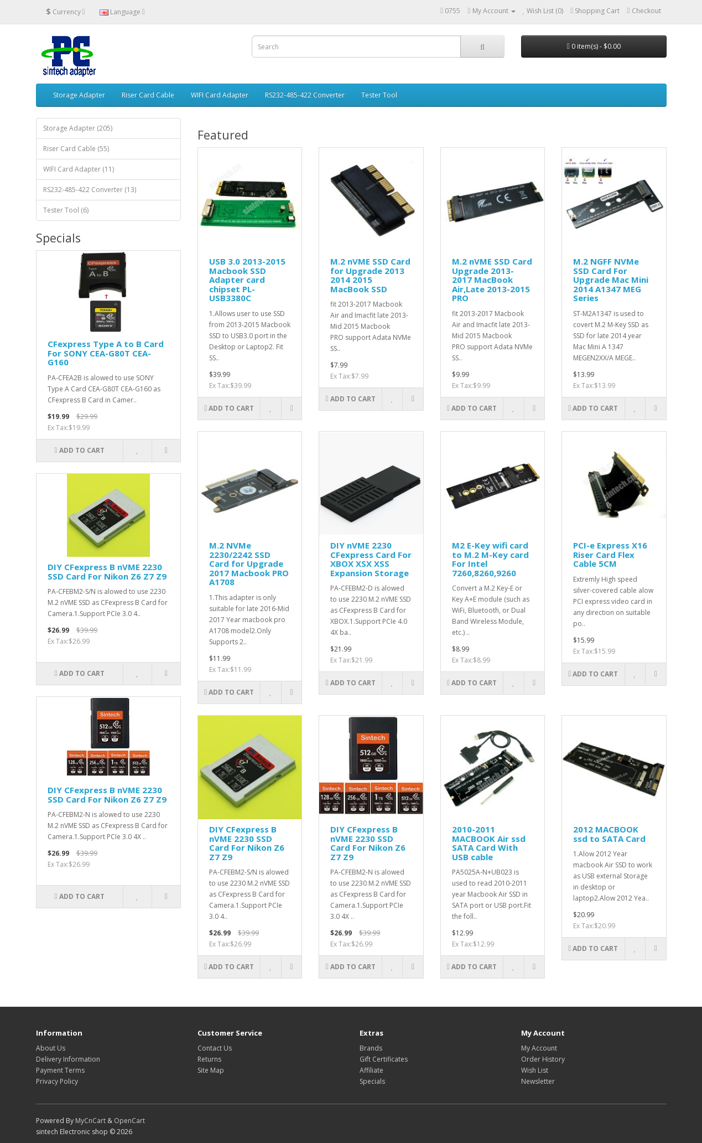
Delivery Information (68, 1059)
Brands (371, 1048)
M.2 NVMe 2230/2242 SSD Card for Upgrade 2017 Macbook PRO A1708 (249, 563)
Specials (372, 1081)
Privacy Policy (57, 1081)
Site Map (210, 1070)
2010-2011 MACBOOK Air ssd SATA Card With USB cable (489, 843)
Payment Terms (60, 1070)
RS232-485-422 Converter (305, 95)
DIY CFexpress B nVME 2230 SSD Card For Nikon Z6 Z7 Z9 (107, 571)
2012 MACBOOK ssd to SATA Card (609, 834)
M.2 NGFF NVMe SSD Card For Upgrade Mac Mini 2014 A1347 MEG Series (610, 279)
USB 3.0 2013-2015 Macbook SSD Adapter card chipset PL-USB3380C (247, 279)
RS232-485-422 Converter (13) (89, 189)
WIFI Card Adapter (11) (78, 169)
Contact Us (214, 1048)
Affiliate (371, 1070)
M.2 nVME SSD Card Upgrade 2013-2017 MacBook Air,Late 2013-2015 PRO (492, 279)
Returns (209, 1059)
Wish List (534, 1070)
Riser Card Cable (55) (76, 148)
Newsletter (538, 1081)
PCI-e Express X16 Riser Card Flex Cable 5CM (610, 554)
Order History (543, 1059)
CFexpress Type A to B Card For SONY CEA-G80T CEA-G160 (106, 353)
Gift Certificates (384, 1059)
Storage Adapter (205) (77, 128)
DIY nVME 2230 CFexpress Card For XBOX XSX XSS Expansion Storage (371, 559)
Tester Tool (379, 95)
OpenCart (129, 1120)
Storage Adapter (79, 95)
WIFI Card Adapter (219, 95)
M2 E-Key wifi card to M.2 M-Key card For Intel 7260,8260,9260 (490, 559)
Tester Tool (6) (66, 210)
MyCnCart (90, 1120)
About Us (50, 1048)
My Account (539, 1048)
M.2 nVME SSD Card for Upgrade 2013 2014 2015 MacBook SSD (370, 275)
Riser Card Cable (148, 95)
